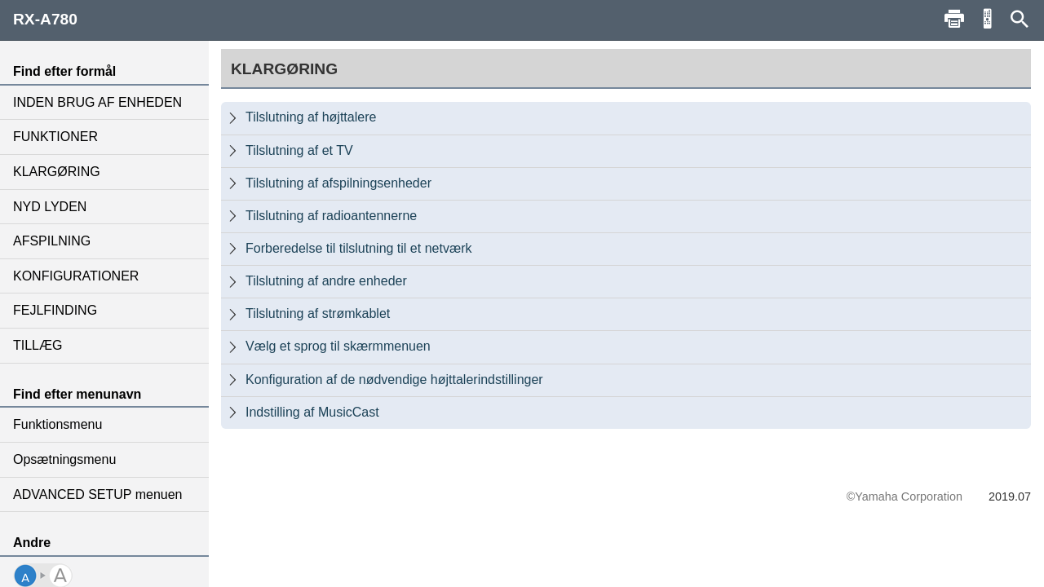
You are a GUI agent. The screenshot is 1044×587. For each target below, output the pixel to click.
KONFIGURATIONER (76, 276)
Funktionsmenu (57, 424)
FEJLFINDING (55, 310)
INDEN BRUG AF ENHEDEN (97, 102)
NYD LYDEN (49, 207)
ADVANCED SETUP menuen (97, 494)
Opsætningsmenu (64, 459)
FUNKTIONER (55, 136)
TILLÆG (37, 345)
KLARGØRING (56, 172)
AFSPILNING (52, 241)
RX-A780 (45, 19)
